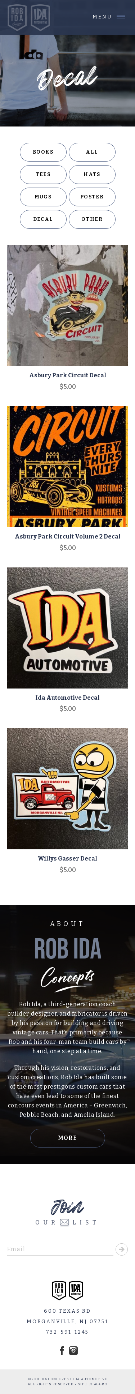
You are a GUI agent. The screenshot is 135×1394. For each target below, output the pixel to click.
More (67, 1137)
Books (43, 152)
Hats (92, 174)
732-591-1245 (67, 1332)
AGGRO (100, 1384)
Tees (43, 174)
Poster (92, 197)
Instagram (73, 1350)
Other (92, 219)
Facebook (62, 1350)
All (92, 152)
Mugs (43, 197)
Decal (43, 219)
